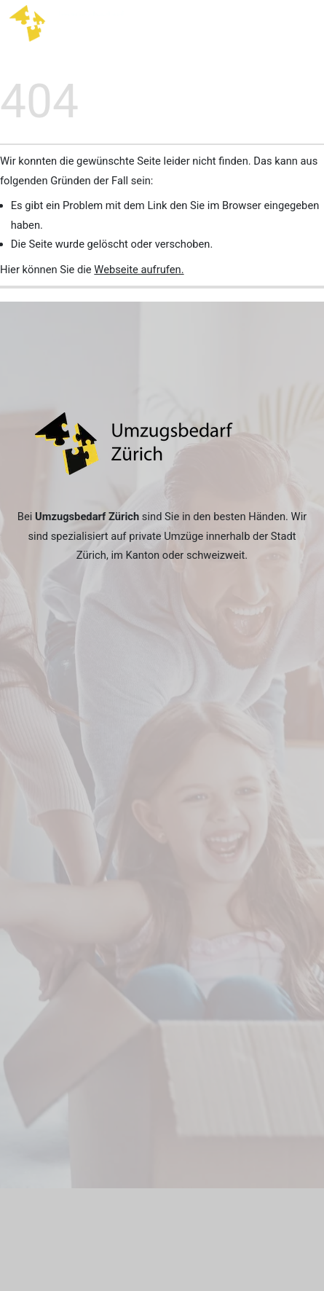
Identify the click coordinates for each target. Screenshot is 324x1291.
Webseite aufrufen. (138, 269)
